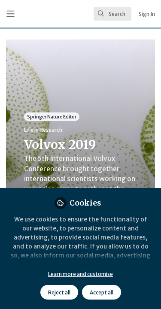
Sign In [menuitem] (147, 14)
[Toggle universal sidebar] (10, 13)
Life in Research (43, 130)
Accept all (101, 292)
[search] (112, 14)
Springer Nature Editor (51, 116)
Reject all (59, 292)
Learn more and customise (80, 274)
